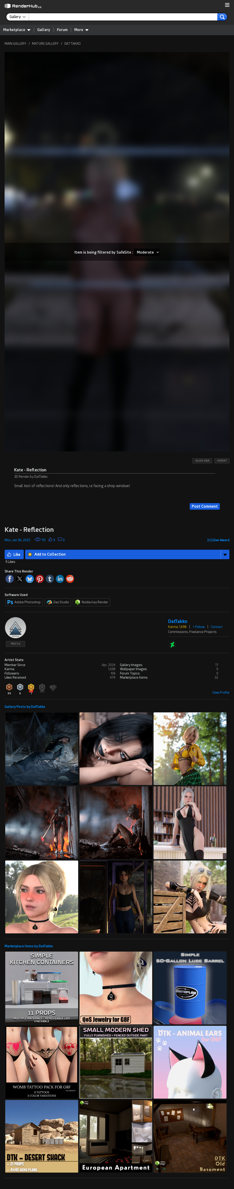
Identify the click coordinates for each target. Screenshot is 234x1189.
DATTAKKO (72, 43)
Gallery (43, 30)
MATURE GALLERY (45, 43)
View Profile (220, 692)
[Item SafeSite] (147, 252)
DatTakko (177, 621)
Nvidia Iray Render (91, 602)
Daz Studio (58, 602)
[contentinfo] (19, 17)
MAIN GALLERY (15, 43)
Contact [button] (217, 627)
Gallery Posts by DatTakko (25, 707)
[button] (227, 5)
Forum (62, 30)
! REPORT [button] (222, 460)
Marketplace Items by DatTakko (29, 946)
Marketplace (17, 29)
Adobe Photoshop (24, 602)
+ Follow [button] (199, 627)
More (81, 29)
